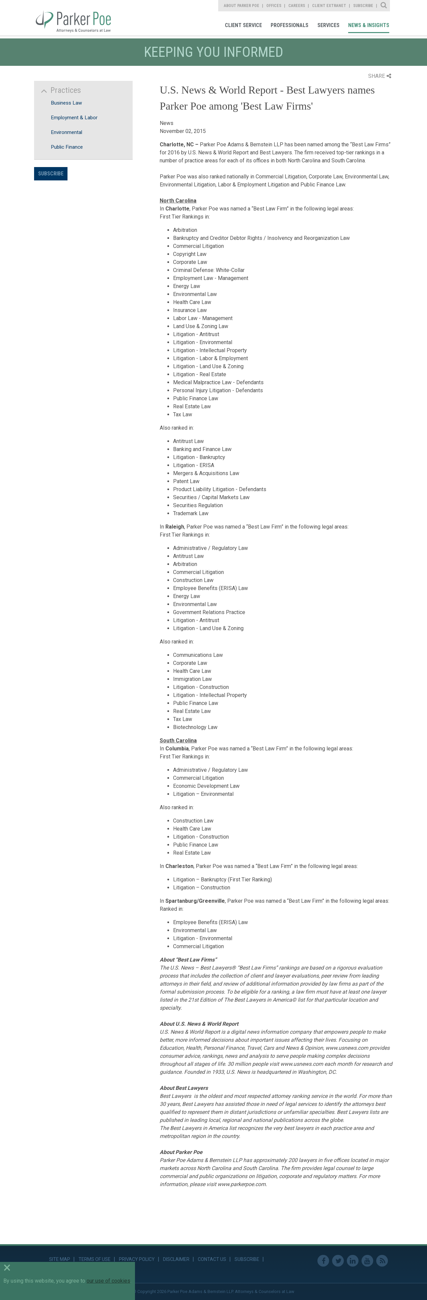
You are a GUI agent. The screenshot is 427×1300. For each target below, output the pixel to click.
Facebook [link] (323, 1261)
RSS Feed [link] (382, 1261)
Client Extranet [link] (329, 5)
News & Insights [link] (368, 25)
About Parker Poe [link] (241, 5)
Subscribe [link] (363, 5)
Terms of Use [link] (95, 1259)
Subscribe (50, 173)
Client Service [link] (243, 25)
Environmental (66, 132)
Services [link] (328, 25)
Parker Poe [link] (77, 18)
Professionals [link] (289, 25)
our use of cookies (108, 1281)
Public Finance (67, 147)
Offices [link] (273, 5)
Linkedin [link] (353, 1261)
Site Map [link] (59, 1259)
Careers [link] (296, 5)
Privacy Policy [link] (137, 1259)
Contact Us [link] (212, 1259)
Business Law (66, 103)
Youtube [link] (367, 1261)
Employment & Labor (74, 118)
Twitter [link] (338, 1261)
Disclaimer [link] (176, 1259)
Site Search (384, 5)
